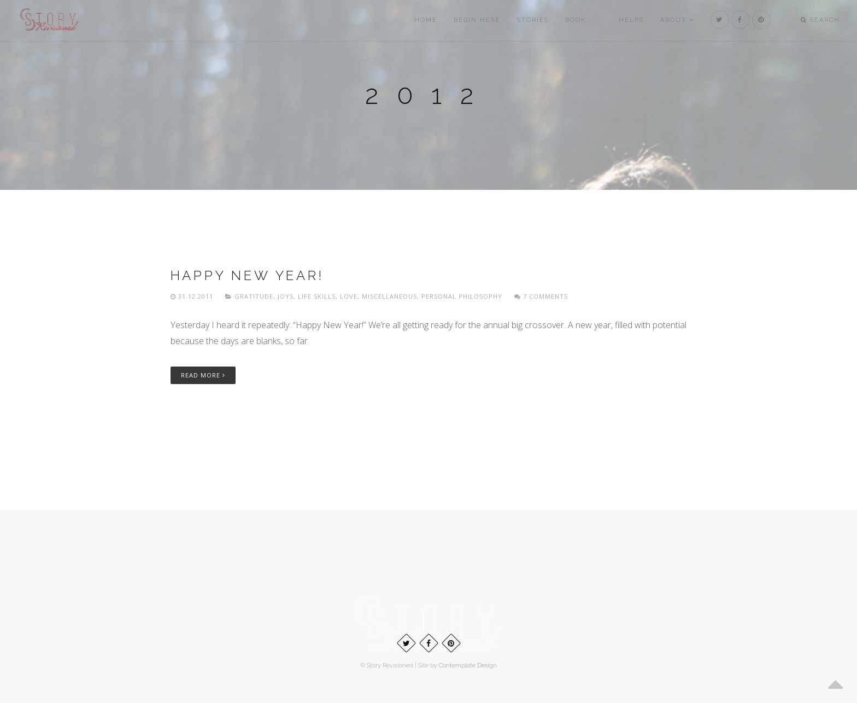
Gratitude (253, 296)
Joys (286, 296)
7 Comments (541, 296)
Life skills (317, 296)
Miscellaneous (389, 296)
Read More (203, 375)
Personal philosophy (461, 296)
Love (348, 296)
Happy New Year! (247, 275)
